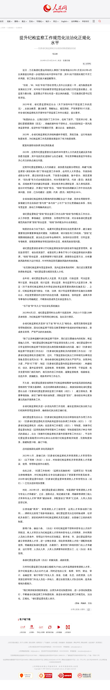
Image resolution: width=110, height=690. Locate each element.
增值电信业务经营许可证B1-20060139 (52, 655)
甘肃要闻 (19, 28)
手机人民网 (41, 628)
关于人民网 (24, 642)
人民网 (2, 28)
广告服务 (47, 642)
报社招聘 (32, 642)
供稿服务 (62, 642)
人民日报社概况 (13, 642)
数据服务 (69, 642)
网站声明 (77, 642)
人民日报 (23, 628)
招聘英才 (39, 642)
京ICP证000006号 (92, 660)
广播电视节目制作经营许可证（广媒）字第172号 (83, 655)
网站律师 (84, 642)
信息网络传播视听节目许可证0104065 (15, 660)
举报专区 (85, 21)
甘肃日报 (66, 60)
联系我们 (99, 642)
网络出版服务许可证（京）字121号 (74, 660)
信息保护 (92, 642)
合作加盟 (54, 642)
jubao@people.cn (76, 647)
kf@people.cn (35, 651)
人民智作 (68, 628)
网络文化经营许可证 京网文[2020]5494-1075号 (45, 660)
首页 (2, 21)
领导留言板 (50, 628)
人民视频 (59, 628)
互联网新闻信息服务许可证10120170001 (23, 655)
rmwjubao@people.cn (84, 651)
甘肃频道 (10, 28)
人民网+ (32, 628)
